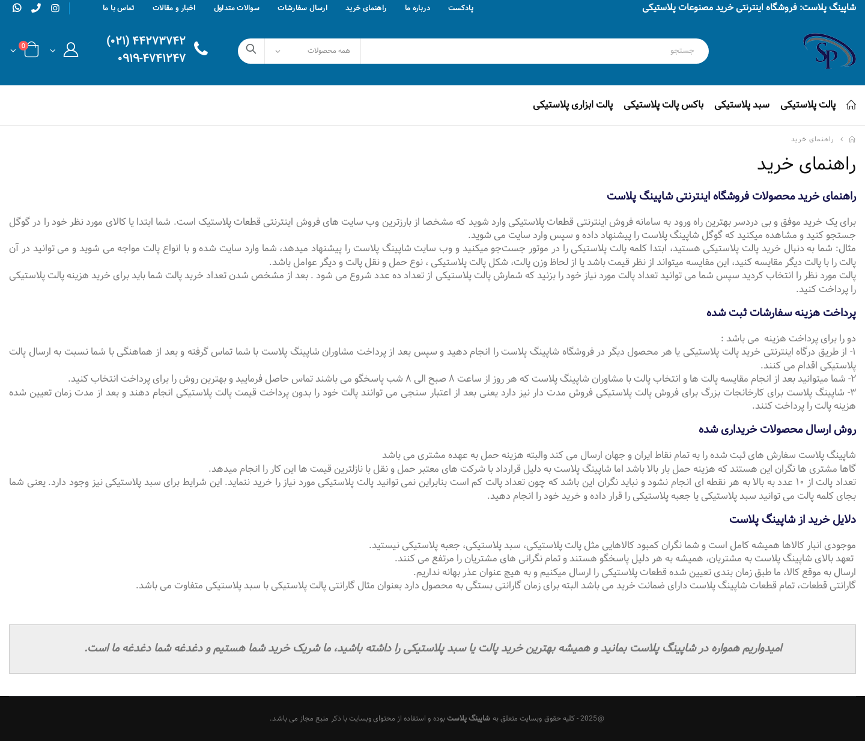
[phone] (36, 8)
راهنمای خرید (366, 8)
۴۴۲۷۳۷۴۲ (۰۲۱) (146, 42)
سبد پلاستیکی (741, 105)
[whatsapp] (17, 8)
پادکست (460, 8)
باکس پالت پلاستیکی (663, 105)
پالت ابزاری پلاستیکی (573, 105)
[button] (64, 53)
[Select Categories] (313, 51)
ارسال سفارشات (302, 8)
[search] (251, 51)
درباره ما (417, 8)
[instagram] (55, 9)
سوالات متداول (237, 8)
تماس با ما (119, 8)
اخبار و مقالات (174, 8)
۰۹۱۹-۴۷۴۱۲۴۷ (151, 60)
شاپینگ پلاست (469, 719)
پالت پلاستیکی (808, 105)
